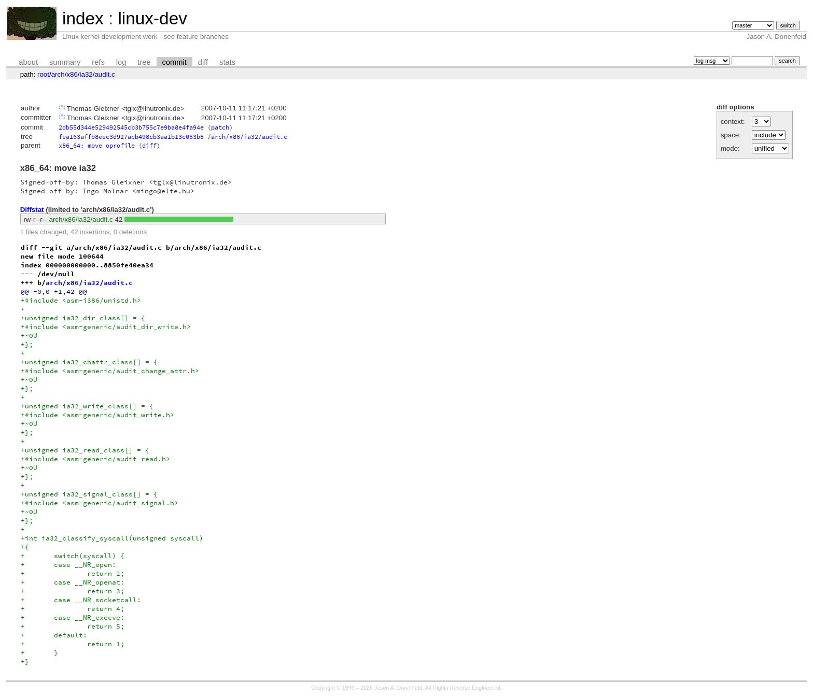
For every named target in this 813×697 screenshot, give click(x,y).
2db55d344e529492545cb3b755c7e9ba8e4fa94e (131, 127)
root (43, 74)
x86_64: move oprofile (97, 145)
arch (58, 74)
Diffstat (32, 210)
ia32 (86, 74)
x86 (72, 74)
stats (227, 62)
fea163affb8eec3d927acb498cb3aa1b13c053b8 (131, 136)
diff (203, 62)
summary (64, 62)
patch (220, 127)
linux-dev (152, 18)
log (121, 62)
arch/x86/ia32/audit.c (249, 136)
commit (174, 62)
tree (143, 62)
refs (98, 62)
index (83, 18)
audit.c (104, 74)
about (28, 62)
